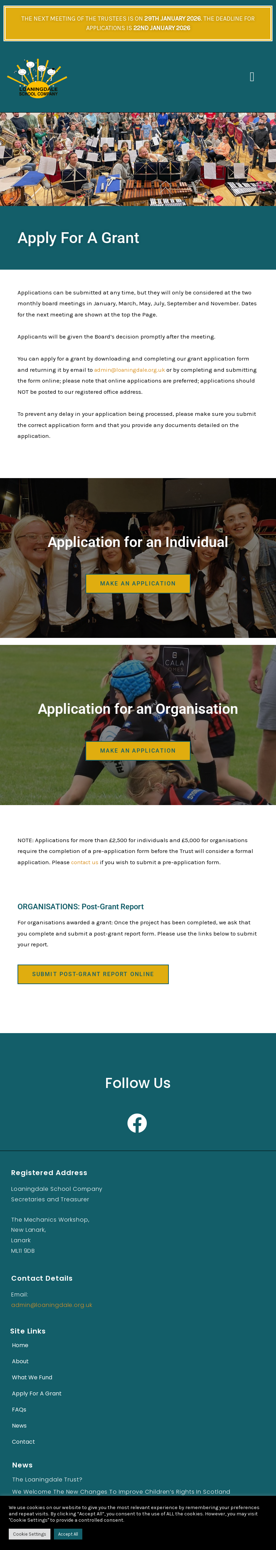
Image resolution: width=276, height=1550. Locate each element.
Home (20, 1345)
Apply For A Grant (37, 1393)
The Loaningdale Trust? (47, 1479)
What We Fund (32, 1377)
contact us (85, 861)
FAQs (19, 1409)
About (20, 1361)
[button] (252, 77)
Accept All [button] (68, 1534)
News (19, 1425)
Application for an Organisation (138, 709)
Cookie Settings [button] (29, 1534)
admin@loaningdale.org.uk (132, 369)
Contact (23, 1441)
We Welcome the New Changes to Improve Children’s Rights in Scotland (121, 1492)
